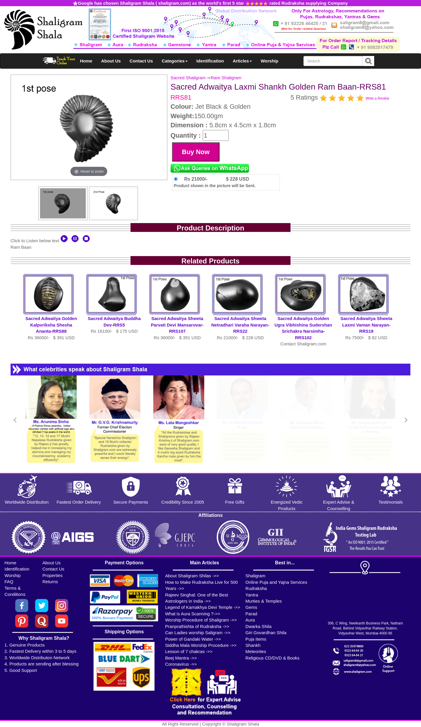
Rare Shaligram (226, 77)
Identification (210, 60)
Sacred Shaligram (188, 77)
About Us (111, 60)
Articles (242, 60)
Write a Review (377, 98)
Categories (175, 60)
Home (86, 60)
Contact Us (141, 60)
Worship (269, 60)
